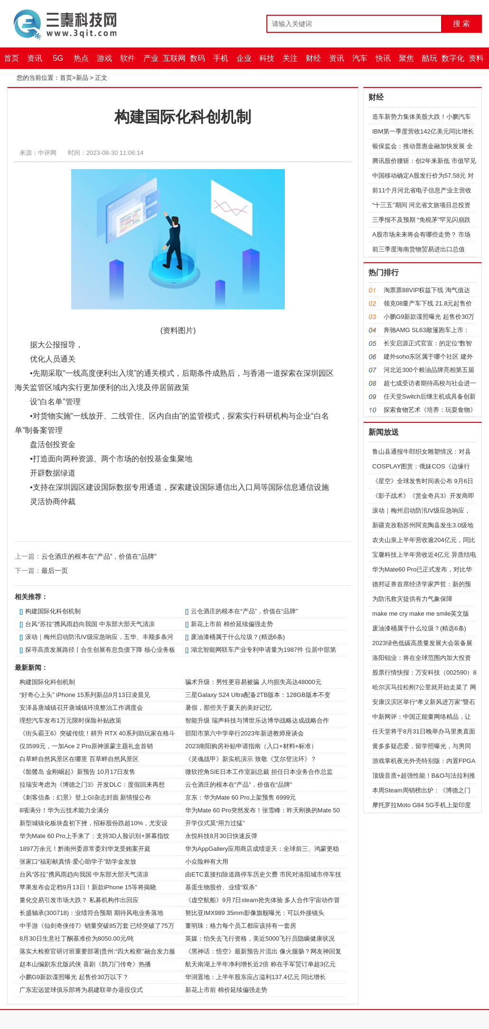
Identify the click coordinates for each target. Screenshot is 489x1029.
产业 (151, 58)
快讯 (383, 58)
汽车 (359, 58)
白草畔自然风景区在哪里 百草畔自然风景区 (79, 758)
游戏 (104, 58)
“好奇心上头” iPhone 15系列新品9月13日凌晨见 (84, 694)
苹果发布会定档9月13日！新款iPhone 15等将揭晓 (87, 887)
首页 (11, 58)
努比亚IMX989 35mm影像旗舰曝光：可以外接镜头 (254, 912)
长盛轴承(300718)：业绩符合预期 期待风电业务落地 (91, 912)
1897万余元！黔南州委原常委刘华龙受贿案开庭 (84, 848)
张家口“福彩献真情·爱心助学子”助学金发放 (77, 861)
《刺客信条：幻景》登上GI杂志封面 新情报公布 (85, 797)
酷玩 (429, 58)
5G (58, 58)
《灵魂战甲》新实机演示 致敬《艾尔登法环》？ (251, 758)
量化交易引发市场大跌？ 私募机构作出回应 (79, 900)
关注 (290, 58)
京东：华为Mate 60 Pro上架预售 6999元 (240, 797)
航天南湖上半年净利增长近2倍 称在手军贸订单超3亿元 (260, 964)
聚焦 (406, 58)
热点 (81, 58)
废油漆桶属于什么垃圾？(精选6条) (238, 636)
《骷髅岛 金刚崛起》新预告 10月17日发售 (77, 771)
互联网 (174, 58)
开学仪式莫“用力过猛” (215, 823)
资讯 (34, 58)
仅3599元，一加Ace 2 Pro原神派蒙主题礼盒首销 (86, 746)
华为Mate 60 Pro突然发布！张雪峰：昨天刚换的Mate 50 (262, 810)
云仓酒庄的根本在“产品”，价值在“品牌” (99, 556)
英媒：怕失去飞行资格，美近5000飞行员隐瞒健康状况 (260, 938)
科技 (266, 58)
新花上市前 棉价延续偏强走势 (232, 624)
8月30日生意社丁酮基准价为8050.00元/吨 (76, 938)
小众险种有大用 (206, 861)
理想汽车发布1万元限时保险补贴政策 (70, 720)
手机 (220, 58)
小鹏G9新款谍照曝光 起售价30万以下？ (74, 977)
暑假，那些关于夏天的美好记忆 (228, 707)
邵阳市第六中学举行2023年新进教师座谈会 (244, 733)
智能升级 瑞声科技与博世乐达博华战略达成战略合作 (257, 720)
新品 (82, 77)
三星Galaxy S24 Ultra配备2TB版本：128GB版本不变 (257, 694)
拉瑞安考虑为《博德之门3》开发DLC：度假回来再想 (92, 784)
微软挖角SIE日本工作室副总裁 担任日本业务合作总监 (259, 771)
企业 (244, 58)
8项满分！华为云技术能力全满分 (64, 810)
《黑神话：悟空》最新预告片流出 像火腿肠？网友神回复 (263, 951)
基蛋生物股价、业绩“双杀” (221, 887)
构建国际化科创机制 (53, 611)
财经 (313, 58)
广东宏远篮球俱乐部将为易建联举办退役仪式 (81, 989)
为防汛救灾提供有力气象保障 (412, 598)
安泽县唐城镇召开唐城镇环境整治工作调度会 (81, 707)
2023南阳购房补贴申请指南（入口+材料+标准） (251, 746)
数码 (197, 58)
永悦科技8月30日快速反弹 (221, 835)
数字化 (453, 58)
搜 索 (461, 23)
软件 (127, 58)
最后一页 (54, 570)
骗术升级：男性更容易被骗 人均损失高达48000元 (253, 682)
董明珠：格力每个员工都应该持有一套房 (240, 925)
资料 (476, 58)
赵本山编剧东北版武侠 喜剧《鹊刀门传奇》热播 (85, 964)
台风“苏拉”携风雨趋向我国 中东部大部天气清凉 (89, 624)
